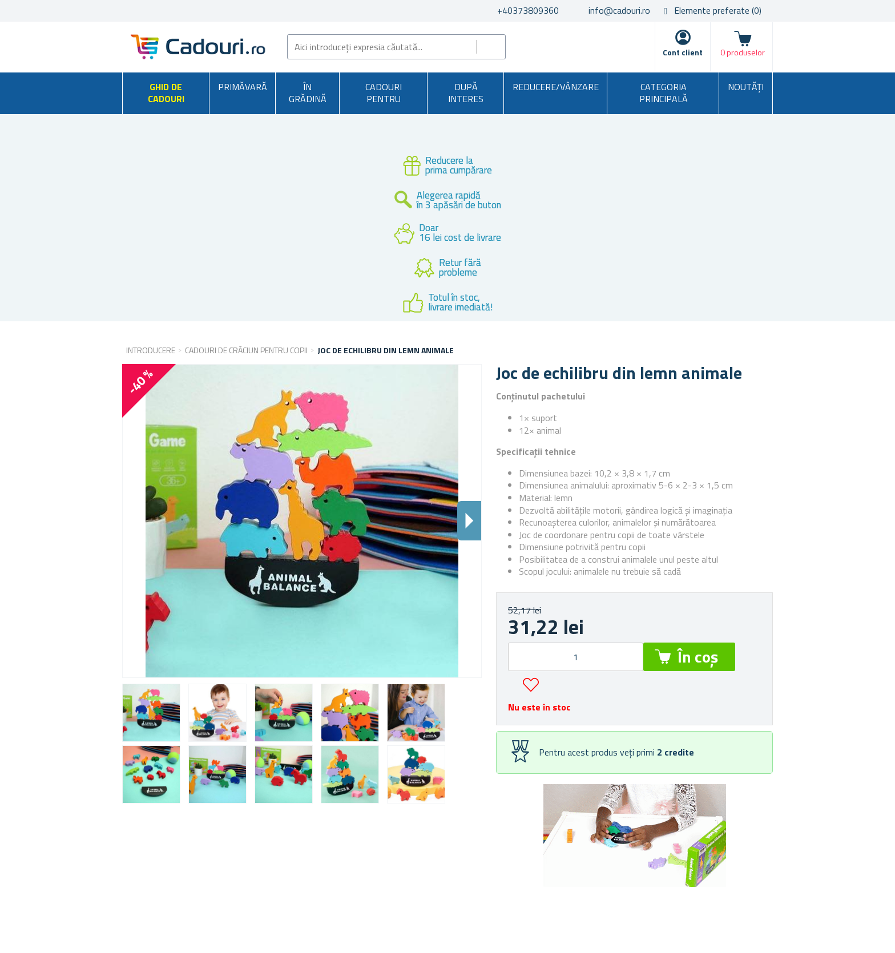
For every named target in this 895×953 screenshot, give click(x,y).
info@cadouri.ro (619, 10)
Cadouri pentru (383, 93)
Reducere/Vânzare (556, 87)
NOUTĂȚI (746, 87)
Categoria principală (663, 93)
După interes (465, 93)
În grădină (307, 93)
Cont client (683, 52)
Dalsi (469, 520)
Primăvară (242, 87)
